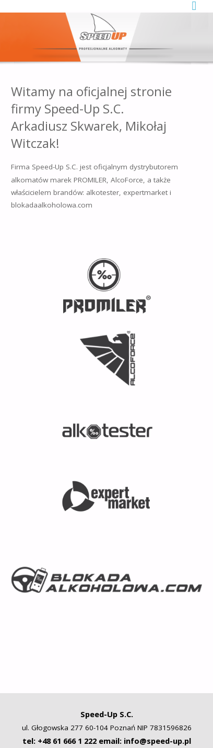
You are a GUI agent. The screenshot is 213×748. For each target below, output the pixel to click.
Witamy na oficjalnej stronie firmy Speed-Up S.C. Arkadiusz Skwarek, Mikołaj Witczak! (91, 117)
